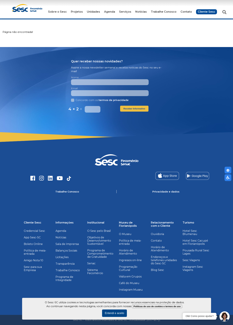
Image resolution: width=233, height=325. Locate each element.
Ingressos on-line (130, 260)
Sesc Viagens (191, 260)
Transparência (65, 263)
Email (74, 88)
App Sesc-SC (32, 237)
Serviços (125, 11)
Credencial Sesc (34, 230)
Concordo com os (100, 100)
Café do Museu (129, 283)
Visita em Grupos (130, 276)
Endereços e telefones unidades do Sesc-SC (164, 260)
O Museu (125, 234)
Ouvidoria (157, 234)
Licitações (62, 257)
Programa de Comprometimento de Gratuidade (100, 253)
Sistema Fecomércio (95, 271)
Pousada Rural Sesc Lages (196, 252)
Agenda (109, 11)
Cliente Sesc (206, 11)
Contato (186, 11)
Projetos (77, 11)
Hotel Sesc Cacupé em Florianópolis (195, 242)
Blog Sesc (157, 270)
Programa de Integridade (64, 278)
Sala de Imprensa (67, 244)
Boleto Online (33, 244)
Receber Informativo (134, 108)
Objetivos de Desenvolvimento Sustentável (99, 240)
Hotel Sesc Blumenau (190, 232)
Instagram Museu (131, 289)
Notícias (141, 11)
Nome (75, 77)
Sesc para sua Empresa (33, 268)
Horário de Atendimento (128, 252)
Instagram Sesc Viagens (193, 268)
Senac (91, 263)
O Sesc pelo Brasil (99, 230)
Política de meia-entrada (35, 252)
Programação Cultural (128, 268)
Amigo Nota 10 (33, 260)
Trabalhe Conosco (163, 11)
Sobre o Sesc (57, 11)
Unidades (93, 11)
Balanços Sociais (66, 250)
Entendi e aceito (114, 313)
